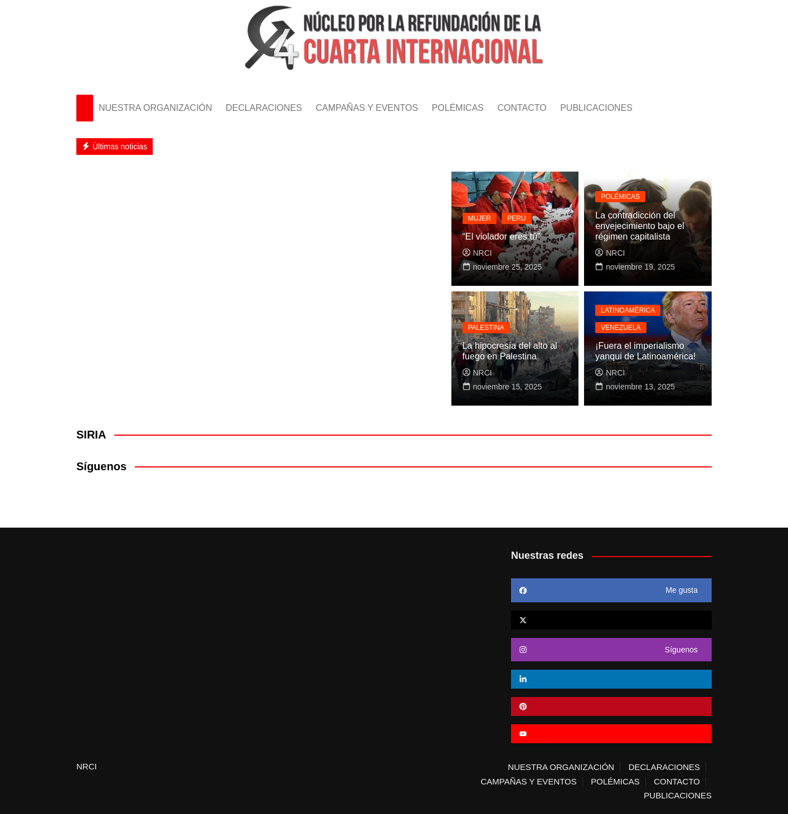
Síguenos (101, 466)
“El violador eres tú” (501, 237)
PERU (516, 218)
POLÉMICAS (458, 108)
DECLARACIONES (264, 108)
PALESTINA (486, 328)
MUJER (479, 218)
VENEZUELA (620, 328)
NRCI (477, 252)
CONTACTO (521, 108)
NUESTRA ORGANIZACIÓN (155, 108)
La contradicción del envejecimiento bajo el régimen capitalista (639, 226)
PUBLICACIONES (596, 108)
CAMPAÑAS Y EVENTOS (366, 108)
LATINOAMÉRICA (628, 310)
